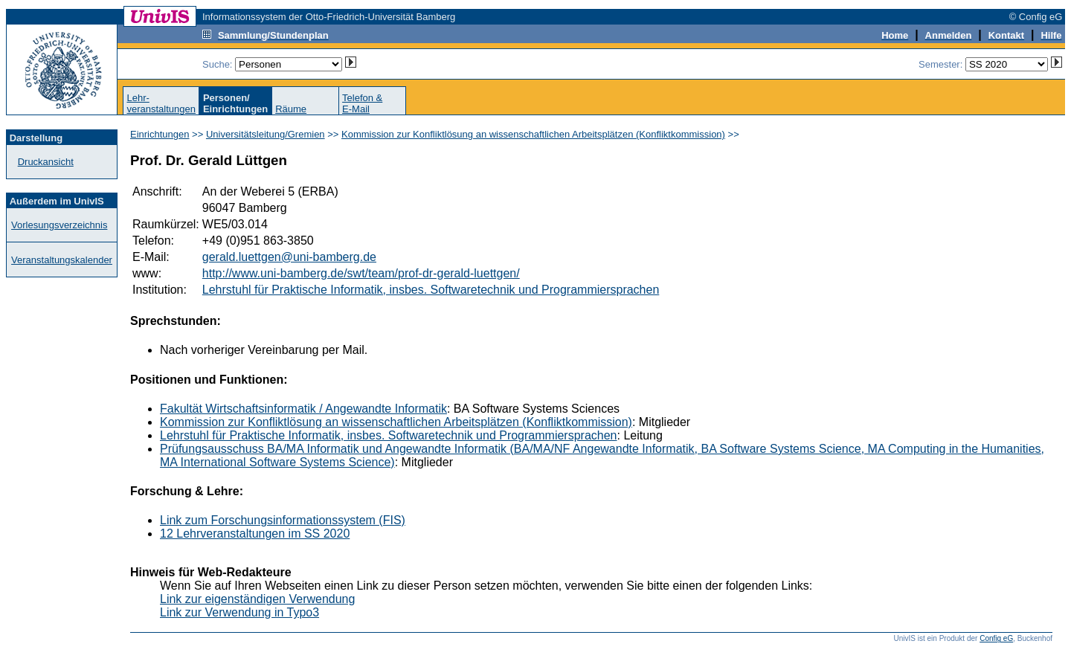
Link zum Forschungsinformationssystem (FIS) (282, 520)
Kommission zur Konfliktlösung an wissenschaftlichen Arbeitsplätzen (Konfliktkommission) (533, 134)
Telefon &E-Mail (362, 103)
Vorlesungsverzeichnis (59, 225)
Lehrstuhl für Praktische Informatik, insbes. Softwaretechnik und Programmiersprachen (431, 289)
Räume (290, 109)
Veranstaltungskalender (61, 259)
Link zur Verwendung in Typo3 (239, 612)
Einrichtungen (160, 134)
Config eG (996, 638)
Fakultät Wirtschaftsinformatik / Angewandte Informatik (303, 408)
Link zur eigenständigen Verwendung (257, 599)
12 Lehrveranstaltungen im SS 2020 (255, 533)
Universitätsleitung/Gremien (265, 134)
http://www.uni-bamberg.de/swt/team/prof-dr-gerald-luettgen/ (361, 273)
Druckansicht (46, 161)
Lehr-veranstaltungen (161, 103)
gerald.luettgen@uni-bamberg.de (289, 257)
